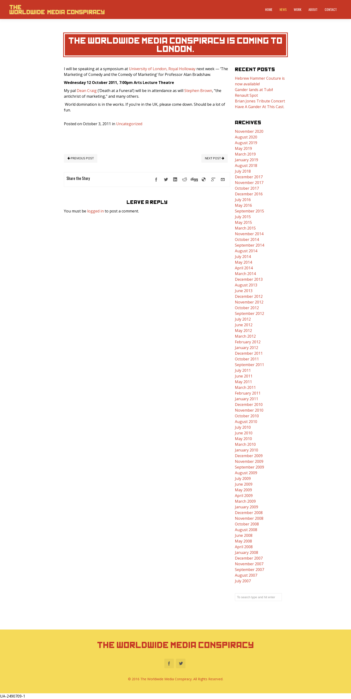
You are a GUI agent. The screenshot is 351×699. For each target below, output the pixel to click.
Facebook (169, 663)
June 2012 (243, 324)
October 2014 (247, 239)
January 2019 (246, 159)
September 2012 (249, 313)
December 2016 (249, 194)
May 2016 (243, 205)
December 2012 (249, 296)
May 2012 (243, 330)
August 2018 (246, 165)
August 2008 (246, 529)
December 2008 (249, 512)
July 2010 (243, 427)
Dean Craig (87, 90)
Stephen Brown (198, 90)
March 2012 (245, 336)
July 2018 (243, 171)
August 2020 (246, 137)
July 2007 (243, 581)
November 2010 (249, 410)
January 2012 (246, 347)
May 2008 (243, 541)
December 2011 (249, 353)
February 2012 (248, 342)
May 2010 (243, 438)
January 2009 (246, 507)
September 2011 (249, 364)
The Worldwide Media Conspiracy (175, 645)
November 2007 (249, 563)
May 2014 (243, 262)
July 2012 (243, 319)
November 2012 (249, 302)
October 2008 (247, 524)
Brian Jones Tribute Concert (260, 101)
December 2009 (249, 455)
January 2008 (246, 552)
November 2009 (249, 461)
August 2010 (246, 421)
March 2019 (245, 154)
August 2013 (246, 285)
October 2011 (247, 359)
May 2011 (243, 381)
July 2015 (243, 216)
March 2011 (245, 387)
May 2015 (243, 222)
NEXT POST (214, 158)
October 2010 (247, 415)
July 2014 (243, 256)
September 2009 (249, 467)
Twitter (180, 663)
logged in (95, 211)
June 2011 (243, 376)
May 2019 (243, 148)
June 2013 (243, 290)
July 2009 (243, 478)
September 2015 (249, 211)
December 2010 (249, 404)
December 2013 (249, 279)
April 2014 (244, 268)
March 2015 (245, 228)
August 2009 (246, 472)
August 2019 (246, 142)
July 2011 (243, 370)
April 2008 (244, 546)
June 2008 (243, 535)
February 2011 (248, 393)
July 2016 (243, 199)
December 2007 (249, 558)
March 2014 (245, 273)
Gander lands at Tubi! (254, 89)
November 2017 (249, 182)
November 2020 (249, 131)
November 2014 (249, 233)
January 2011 (246, 398)
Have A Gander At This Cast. (259, 106)
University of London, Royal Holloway (162, 68)
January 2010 (246, 450)
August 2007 (246, 575)
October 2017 (247, 188)
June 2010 (243, 433)
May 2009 (243, 489)
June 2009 (243, 484)
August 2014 (246, 250)
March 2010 (245, 444)
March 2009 (245, 501)
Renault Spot (246, 95)
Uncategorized (129, 123)
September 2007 (249, 569)
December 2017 (249, 176)
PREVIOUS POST (80, 158)
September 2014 (249, 245)
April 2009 (244, 495)
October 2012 (247, 307)
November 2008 (249, 518)
